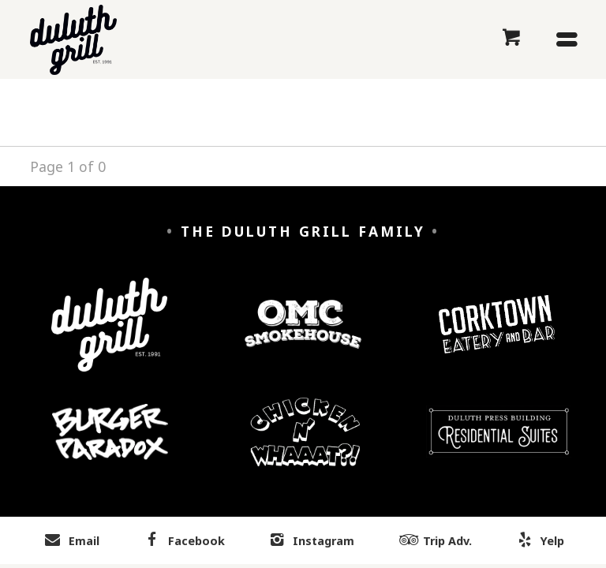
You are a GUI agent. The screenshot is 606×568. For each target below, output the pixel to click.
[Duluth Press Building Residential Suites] (498, 443)
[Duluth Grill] (109, 336)
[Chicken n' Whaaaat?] (306, 443)
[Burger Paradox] (110, 444)
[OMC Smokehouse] (303, 336)
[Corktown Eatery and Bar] (497, 336)
